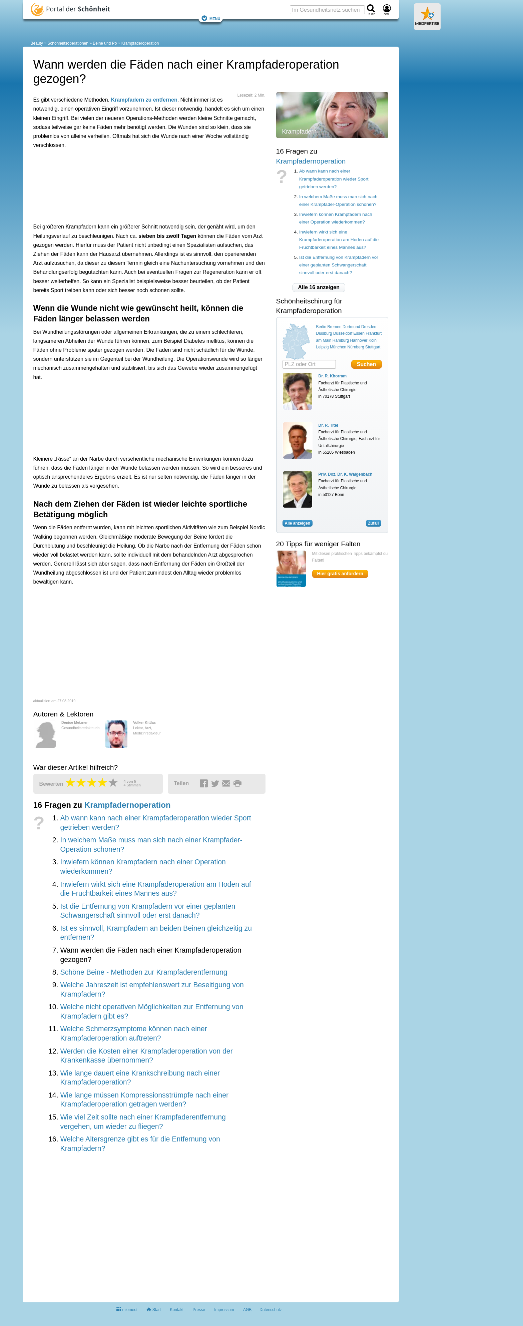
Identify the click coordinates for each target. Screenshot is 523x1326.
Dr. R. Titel (328, 425)
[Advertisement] (136, 184)
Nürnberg (356, 347)
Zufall (373, 523)
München (338, 347)
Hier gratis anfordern (340, 573)
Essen (359, 333)
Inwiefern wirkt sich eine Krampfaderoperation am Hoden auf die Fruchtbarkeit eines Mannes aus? (339, 239)
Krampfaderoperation (140, 43)
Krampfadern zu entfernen (144, 100)
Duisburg (324, 333)
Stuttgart (372, 347)
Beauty (37, 43)
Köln (373, 340)
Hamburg (341, 340)
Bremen (335, 326)
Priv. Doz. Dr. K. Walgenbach (346, 474)
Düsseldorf (342, 333)
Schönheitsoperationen (67, 43)
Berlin (321, 326)
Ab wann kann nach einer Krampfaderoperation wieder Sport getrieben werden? (334, 179)
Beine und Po (105, 43)
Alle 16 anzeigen (319, 287)
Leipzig (322, 347)
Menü (210, 18)
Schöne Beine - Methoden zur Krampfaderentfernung (143, 972)
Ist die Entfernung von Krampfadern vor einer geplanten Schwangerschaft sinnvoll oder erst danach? (338, 265)
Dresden (368, 326)
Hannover (359, 340)
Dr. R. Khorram (333, 376)
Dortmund (351, 326)
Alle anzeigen (298, 523)
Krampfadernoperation (127, 804)
